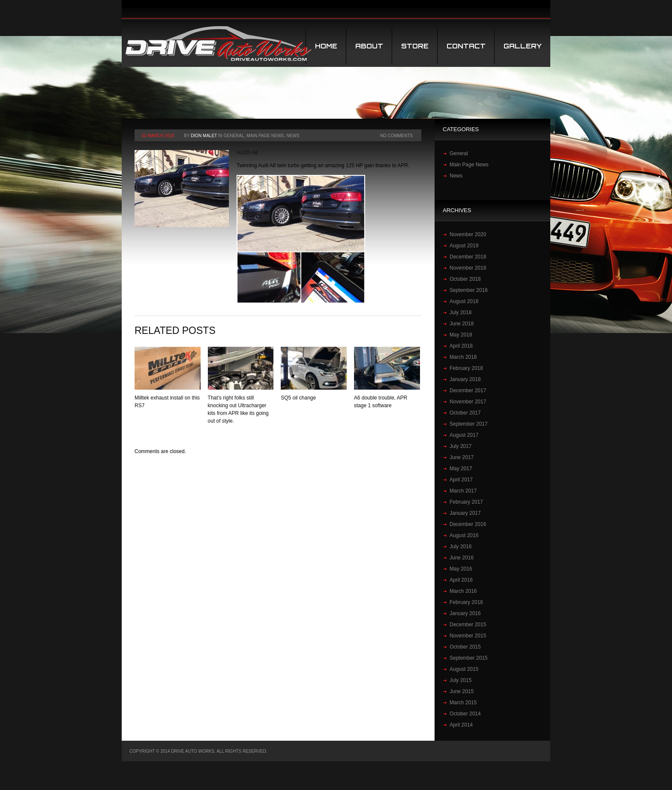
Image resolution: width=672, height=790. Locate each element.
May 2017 (461, 469)
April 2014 (461, 725)
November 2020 (468, 234)
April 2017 (461, 480)
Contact (466, 46)
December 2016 (468, 524)
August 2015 (464, 669)
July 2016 (460, 547)
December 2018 (468, 257)
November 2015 (468, 636)
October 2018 (465, 279)
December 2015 (468, 625)
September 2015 (469, 658)
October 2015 (465, 647)
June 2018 (462, 324)
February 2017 (466, 502)
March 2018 (463, 357)
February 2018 (466, 368)
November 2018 (468, 268)
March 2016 (463, 591)
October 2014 (465, 714)
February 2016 (466, 602)
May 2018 (461, 335)
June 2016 (462, 558)
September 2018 (469, 290)
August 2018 (464, 301)
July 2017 (460, 446)
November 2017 (468, 402)
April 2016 (461, 580)
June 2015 (462, 691)
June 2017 (462, 457)
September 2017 (469, 424)
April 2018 (461, 346)
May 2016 (461, 569)
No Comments (396, 135)
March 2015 (463, 703)
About (369, 46)
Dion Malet (204, 135)
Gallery (523, 46)
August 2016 (464, 535)
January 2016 (465, 613)
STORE (415, 46)
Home (326, 46)
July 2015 (460, 680)
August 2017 (464, 435)
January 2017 (465, 513)
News (292, 135)
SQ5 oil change (298, 398)
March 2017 (463, 491)
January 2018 (465, 379)
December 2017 (468, 390)
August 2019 (464, 246)
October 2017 (465, 413)
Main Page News (265, 135)
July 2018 (460, 312)
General (234, 135)
